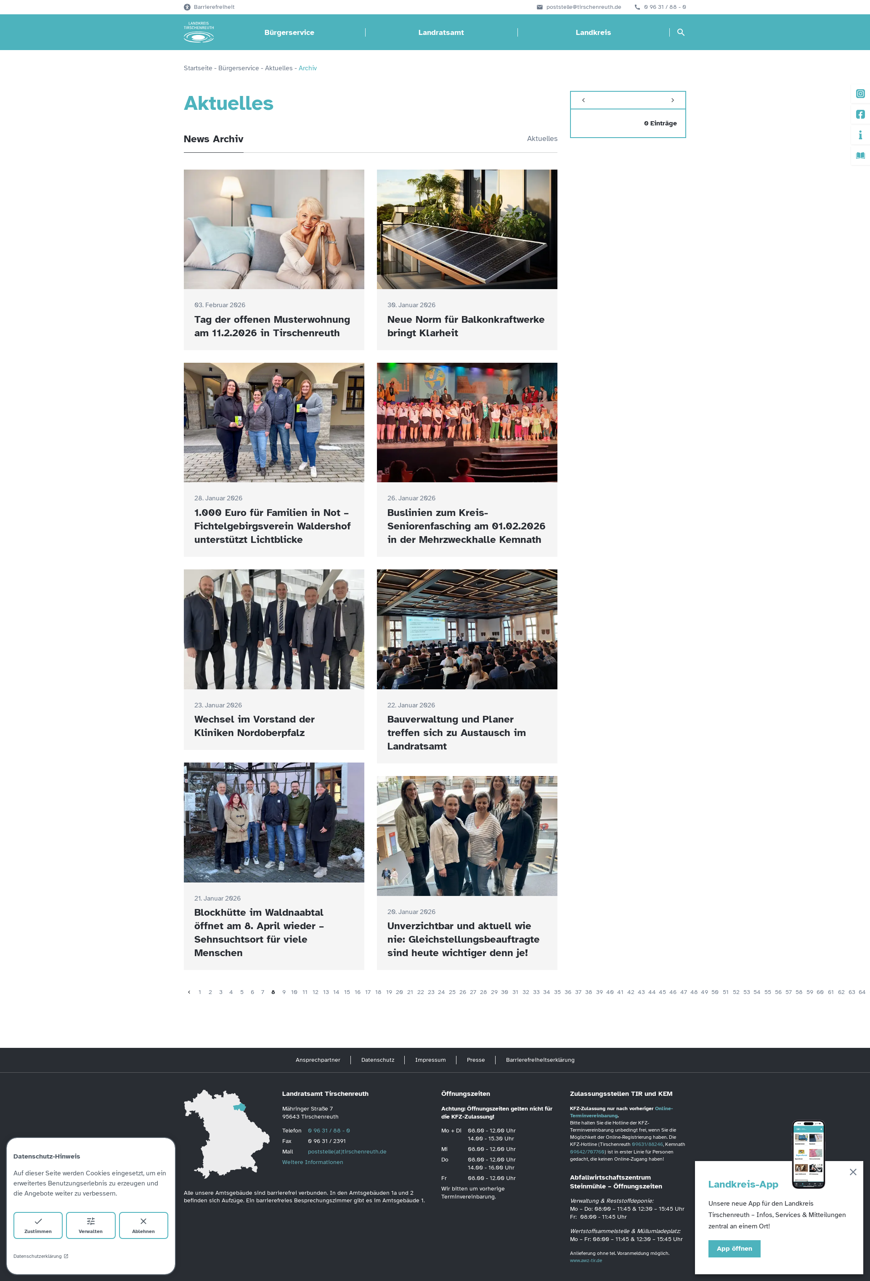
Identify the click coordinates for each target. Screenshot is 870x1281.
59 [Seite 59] (809, 992)
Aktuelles (542, 138)
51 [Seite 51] (726, 992)
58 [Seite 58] (799, 992)
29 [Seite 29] (494, 992)
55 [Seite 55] (767, 992)
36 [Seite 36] (568, 992)
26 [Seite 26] (462, 992)
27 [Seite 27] (473, 992)
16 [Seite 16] (358, 992)
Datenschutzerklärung (41, 1256)
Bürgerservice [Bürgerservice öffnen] (289, 32)
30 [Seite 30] (504, 992)
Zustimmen (38, 1225)
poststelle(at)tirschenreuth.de (347, 1151)
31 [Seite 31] (515, 992)
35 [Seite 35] (557, 992)
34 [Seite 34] (546, 992)
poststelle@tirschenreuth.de (583, 7)
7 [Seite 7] (262, 992)
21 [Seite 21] (410, 992)
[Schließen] (853, 1173)
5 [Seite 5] (242, 992)
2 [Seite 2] (210, 992)
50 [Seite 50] (715, 992)
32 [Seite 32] (526, 992)
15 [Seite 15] (347, 992)
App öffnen (734, 1248)
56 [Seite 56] (778, 992)
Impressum (430, 1059)
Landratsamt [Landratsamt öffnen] (441, 32)
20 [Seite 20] (399, 992)
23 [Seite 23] (431, 992)
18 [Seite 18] (378, 992)
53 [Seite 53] (746, 992)
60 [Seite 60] (820, 992)
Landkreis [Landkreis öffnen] (593, 32)
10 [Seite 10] (294, 992)
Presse (476, 1059)
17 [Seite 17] (368, 992)
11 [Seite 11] (305, 992)
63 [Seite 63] (852, 992)
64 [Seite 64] (862, 992)
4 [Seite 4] (231, 992)
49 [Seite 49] (704, 992)
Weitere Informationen (312, 1162)
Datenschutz (377, 1059)
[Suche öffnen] (681, 32)
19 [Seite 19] (389, 992)
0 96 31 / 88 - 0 (665, 7)
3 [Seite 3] (221, 992)
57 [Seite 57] (788, 992)
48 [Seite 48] (694, 992)
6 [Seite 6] (252, 992)
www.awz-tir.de (586, 1260)
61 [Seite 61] (831, 992)
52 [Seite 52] (736, 992)
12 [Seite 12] (315, 992)
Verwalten (91, 1225)
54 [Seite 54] (757, 992)
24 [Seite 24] (441, 992)
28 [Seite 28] (483, 992)
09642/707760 (587, 1152)
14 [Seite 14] (336, 992)
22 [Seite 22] (420, 992)
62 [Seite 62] (841, 992)
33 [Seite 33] (536, 992)
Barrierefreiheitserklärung (540, 1059)
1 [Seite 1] (200, 992)
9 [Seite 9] (284, 992)
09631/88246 (647, 1144)
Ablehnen (143, 1225)
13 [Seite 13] (326, 992)
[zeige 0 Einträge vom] (628, 123)
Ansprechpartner (318, 1059)
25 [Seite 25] (452, 992)
